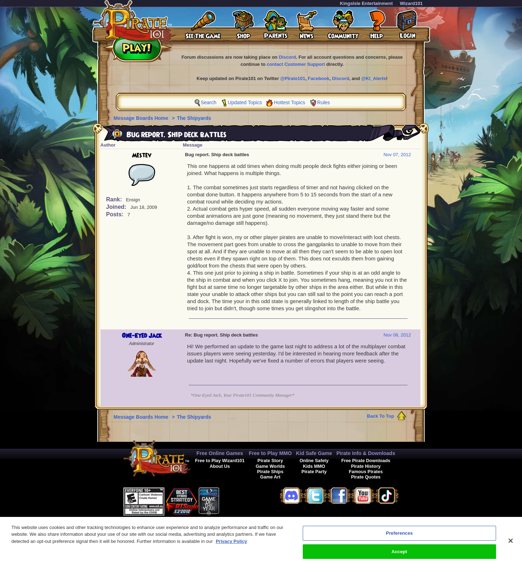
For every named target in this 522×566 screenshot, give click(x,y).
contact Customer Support (296, 64)
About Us (220, 466)
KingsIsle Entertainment (366, 3)
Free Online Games (220, 453)
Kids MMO (314, 466)
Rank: (115, 199)
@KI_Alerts (373, 78)
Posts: (115, 214)
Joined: (117, 207)
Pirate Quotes (366, 477)
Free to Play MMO (270, 453)
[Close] (510, 544)
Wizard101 (411, 3)
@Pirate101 (293, 78)
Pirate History (366, 466)
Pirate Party (314, 471)
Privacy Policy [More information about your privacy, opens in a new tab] (231, 545)
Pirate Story (270, 460)
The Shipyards (194, 118)
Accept (399, 555)
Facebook (318, 78)
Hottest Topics (289, 102)
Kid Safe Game (314, 453)
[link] (237, 500)
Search (208, 102)
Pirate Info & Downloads (366, 453)
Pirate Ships (270, 471)
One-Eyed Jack (142, 336)
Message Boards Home (142, 118)
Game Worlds (270, 466)
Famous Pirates (366, 471)
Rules (323, 102)
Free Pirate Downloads (365, 460)
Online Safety (314, 460)
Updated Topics (245, 102)
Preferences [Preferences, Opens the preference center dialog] (399, 537)
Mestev (141, 155)
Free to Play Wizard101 (219, 460)
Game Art (270, 477)
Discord (287, 57)
